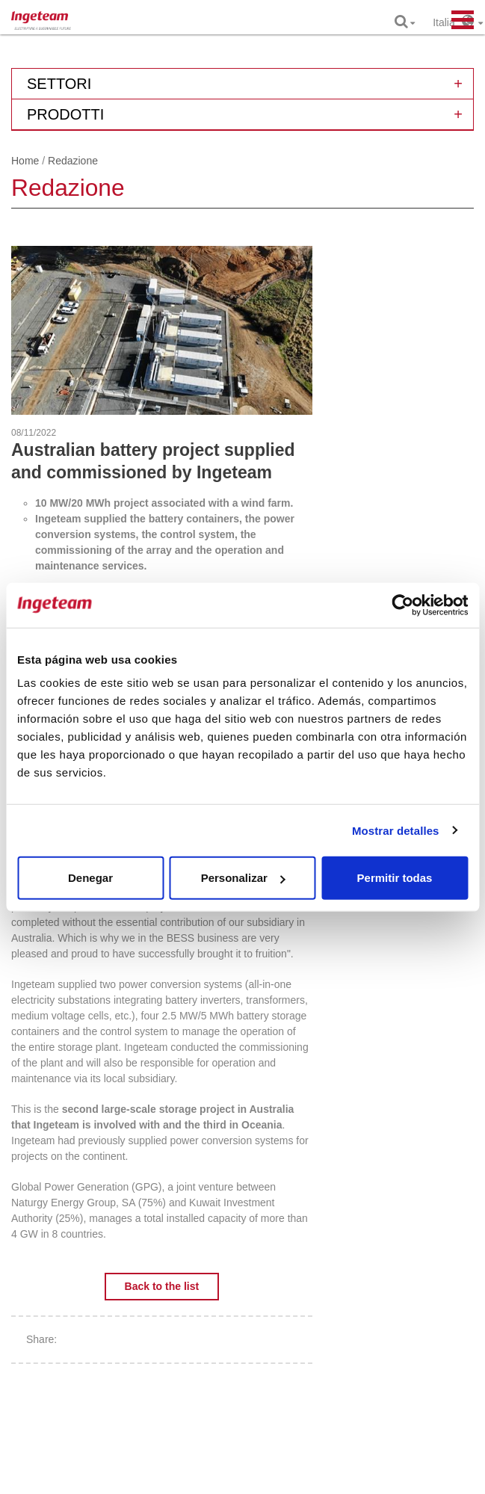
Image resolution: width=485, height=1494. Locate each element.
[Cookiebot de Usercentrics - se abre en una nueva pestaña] (402, 604)
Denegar (90, 877)
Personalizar (243, 877)
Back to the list (162, 1286)
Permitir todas (395, 877)
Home (25, 161)
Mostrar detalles (395, 830)
